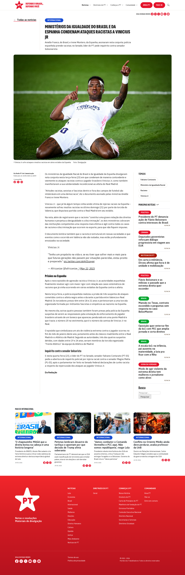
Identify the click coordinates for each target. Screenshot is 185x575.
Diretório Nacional (126, 516)
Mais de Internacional (24, 409)
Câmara (144, 232)
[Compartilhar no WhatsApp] (21, 182)
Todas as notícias (25, 19)
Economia (71, 497)
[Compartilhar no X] (47, 462)
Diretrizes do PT (100, 488)
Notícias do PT (147, 255)
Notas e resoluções (26, 518)
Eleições (71, 516)
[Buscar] (168, 5)
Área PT (146, 5)
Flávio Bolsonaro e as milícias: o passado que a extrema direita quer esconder (152, 284)
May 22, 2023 (87, 268)
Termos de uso (73, 557)
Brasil (144, 298)
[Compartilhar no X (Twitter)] (18, 182)
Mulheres (71, 512)
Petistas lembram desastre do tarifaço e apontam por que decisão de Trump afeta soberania (71, 446)
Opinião (70, 531)
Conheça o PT (125, 488)
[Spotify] (168, 14)
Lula (69, 493)
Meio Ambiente (73, 539)
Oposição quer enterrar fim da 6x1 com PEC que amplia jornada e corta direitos (153, 328)
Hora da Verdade (149, 364)
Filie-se (159, 5)
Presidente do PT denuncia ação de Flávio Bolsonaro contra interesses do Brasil (153, 219)
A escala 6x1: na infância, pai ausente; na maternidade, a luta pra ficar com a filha (152, 350)
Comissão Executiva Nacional (130, 512)
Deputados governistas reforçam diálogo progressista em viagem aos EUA (154, 241)
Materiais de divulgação (28, 521)
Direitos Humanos (74, 524)
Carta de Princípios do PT (128, 501)
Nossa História (124, 493)
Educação (71, 520)
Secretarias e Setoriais (127, 520)
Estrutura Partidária (126, 508)
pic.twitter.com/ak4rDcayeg (79, 261)
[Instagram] (155, 14)
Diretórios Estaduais (126, 524)
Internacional (24, 437)
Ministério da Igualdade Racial (153, 185)
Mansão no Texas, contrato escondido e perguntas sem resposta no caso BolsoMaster (153, 307)
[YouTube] (161, 14)
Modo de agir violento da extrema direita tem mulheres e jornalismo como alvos (152, 373)
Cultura (70, 527)
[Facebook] (152, 14)
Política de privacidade (76, 561)
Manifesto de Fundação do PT (130, 505)
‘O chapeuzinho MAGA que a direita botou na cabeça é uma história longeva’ (32, 444)
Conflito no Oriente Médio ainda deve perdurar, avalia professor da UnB (151, 444)
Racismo (144, 191)
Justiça (70, 535)
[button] (86, 5)
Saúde (70, 508)
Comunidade (150, 488)
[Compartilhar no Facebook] (15, 182)
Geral (95, 493)
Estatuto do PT (125, 497)
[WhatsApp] (165, 14)
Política (145, 212)
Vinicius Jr (144, 196)
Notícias (72, 488)
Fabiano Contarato (148, 180)
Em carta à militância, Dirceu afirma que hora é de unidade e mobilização (154, 262)
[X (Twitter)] (158, 14)
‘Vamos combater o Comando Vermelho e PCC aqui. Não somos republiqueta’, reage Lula (112, 444)
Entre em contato (151, 501)
